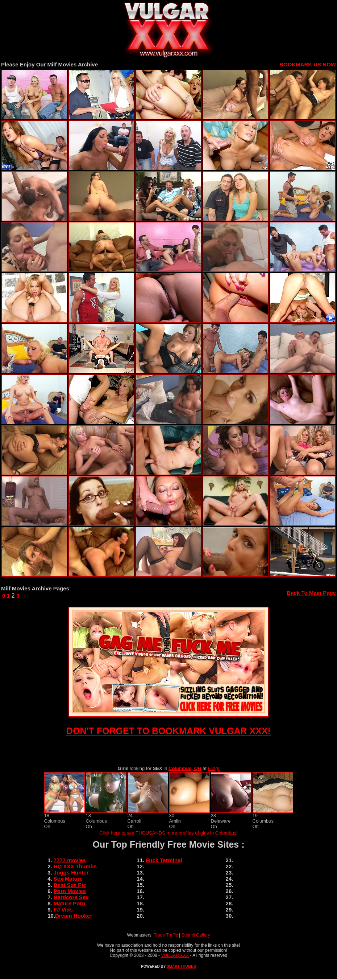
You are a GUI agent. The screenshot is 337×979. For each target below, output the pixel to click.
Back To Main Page (311, 593)
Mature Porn (70, 903)
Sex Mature (68, 879)
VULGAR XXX (175, 955)
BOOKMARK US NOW (307, 64)
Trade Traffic (166, 935)
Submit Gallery (196, 935)
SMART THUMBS (181, 966)
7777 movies (70, 860)
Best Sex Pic (70, 885)
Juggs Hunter (71, 872)
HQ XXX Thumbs (75, 866)
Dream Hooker (73, 916)
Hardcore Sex (71, 897)
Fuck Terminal (164, 860)
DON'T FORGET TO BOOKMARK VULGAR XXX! (168, 731)
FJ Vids (63, 909)
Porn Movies (70, 891)
